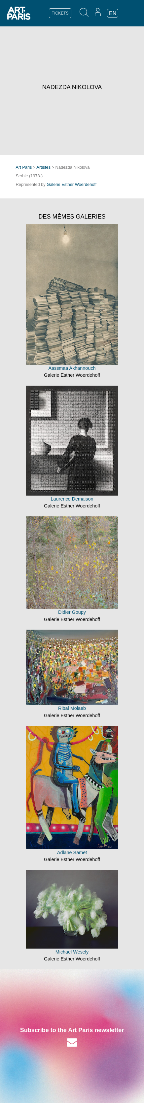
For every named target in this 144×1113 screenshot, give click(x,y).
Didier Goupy (72, 612)
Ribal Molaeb (72, 708)
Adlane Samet (72, 852)
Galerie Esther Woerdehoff (71, 184)
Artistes (43, 167)
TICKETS (60, 13)
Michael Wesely (72, 952)
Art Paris (24, 167)
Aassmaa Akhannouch (71, 368)
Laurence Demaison (72, 499)
